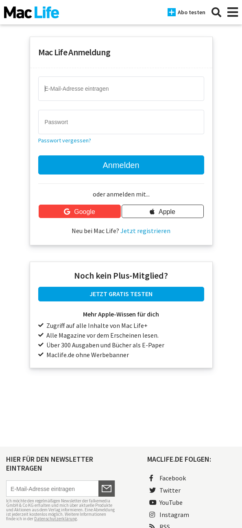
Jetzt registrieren (145, 231)
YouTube (166, 502)
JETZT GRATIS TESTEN (121, 294)
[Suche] (216, 12)
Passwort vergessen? (64, 140)
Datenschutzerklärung (55, 518)
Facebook (167, 478)
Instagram (169, 515)
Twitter (165, 490)
